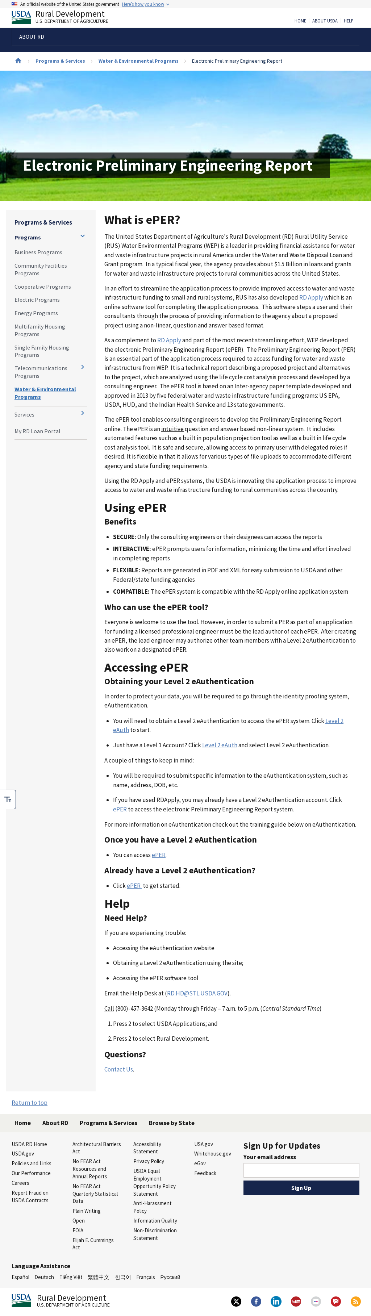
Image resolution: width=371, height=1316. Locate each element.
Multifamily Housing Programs (39, 330)
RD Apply (311, 297)
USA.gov (203, 1144)
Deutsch (44, 1277)
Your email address (269, 1157)
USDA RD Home (29, 1144)
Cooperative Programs (42, 286)
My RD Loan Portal (37, 431)
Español (20, 1277)
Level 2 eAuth (219, 745)
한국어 (123, 1277)
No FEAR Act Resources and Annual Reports (89, 1169)
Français (145, 1277)
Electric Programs (37, 299)
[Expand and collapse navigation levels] (82, 235)
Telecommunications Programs (40, 371)
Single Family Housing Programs (41, 351)
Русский (170, 1277)
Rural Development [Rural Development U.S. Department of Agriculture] (66, 18)
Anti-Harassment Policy (152, 1207)
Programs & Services (60, 61)
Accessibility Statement (147, 1148)
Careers (20, 1182)
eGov (200, 1163)
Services (24, 414)
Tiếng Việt (71, 1277)
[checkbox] (8, 799)
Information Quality (155, 1220)
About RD (55, 1123)
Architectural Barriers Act (96, 1148)
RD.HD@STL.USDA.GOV (197, 993)
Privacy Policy (148, 1161)
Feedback (205, 1173)
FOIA (77, 1230)
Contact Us (118, 1069)
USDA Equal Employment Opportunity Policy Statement (154, 1182)
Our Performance (31, 1173)
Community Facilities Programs (40, 269)
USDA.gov (23, 1153)
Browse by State (172, 1123)
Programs (27, 237)
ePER (120, 809)
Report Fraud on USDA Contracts (30, 1196)
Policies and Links (31, 1163)
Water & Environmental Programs (139, 61)
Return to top (29, 1103)
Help (349, 21)
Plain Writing (86, 1210)
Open (78, 1220)
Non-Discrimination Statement (155, 1234)
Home (300, 21)
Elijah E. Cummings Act (93, 1244)
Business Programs (38, 252)
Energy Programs (36, 313)
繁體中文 (98, 1277)
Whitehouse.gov (212, 1153)
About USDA (325, 21)
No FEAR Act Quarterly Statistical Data (95, 1194)
